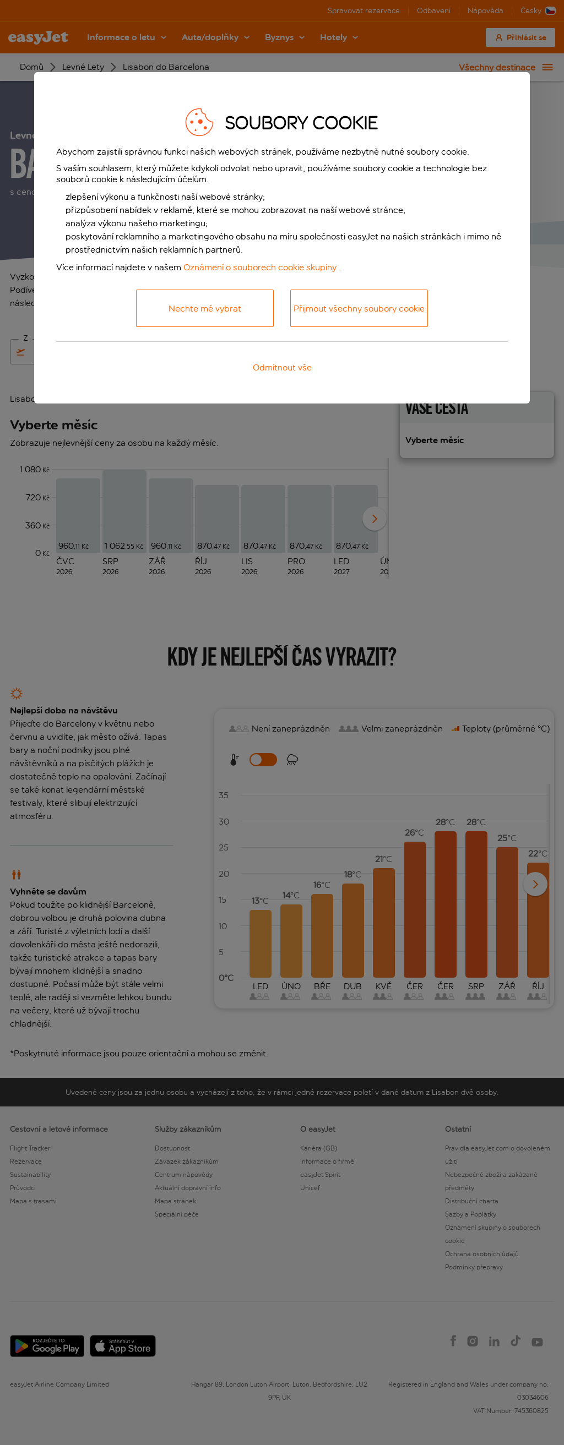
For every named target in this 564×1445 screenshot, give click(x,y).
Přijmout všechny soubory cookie (359, 308)
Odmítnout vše (282, 367)
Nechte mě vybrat (205, 308)
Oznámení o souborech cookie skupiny (260, 267)
